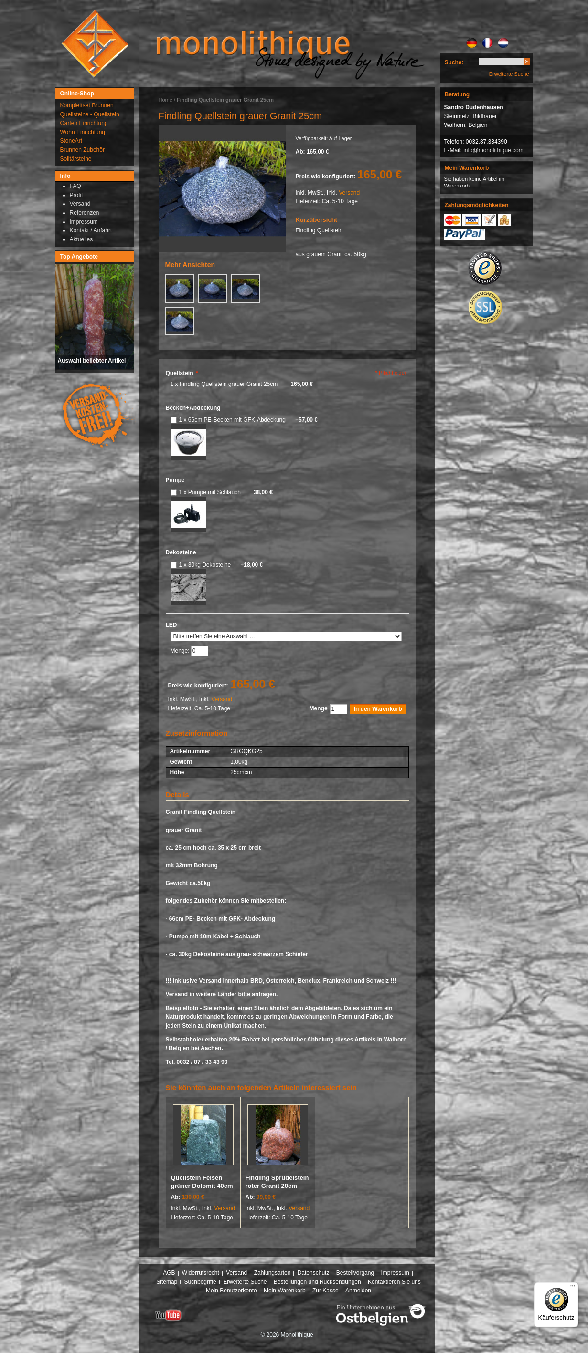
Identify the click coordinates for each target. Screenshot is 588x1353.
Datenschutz (314, 1273)
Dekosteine (181, 552)
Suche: (454, 62)
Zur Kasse (325, 1290)
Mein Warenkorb (285, 1290)
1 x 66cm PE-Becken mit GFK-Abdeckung (248, 419)
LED (171, 625)
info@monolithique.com (493, 150)
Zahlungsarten (272, 1273)
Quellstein (182, 373)
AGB (169, 1273)
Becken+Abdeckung (193, 408)
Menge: (181, 650)
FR (487, 43)
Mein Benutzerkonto (231, 1290)
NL (503, 43)
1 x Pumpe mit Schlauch (226, 492)
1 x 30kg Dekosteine (221, 565)
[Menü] (572, 1288)
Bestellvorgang (355, 1273)
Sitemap (166, 1282)
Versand (349, 192)
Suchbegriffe (200, 1282)
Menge (319, 708)
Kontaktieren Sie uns (394, 1282)
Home (165, 100)
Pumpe (175, 480)
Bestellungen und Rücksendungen (317, 1282)
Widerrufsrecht (200, 1273)
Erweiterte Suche (509, 74)
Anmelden (358, 1290)
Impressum (395, 1273)
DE (471, 43)
